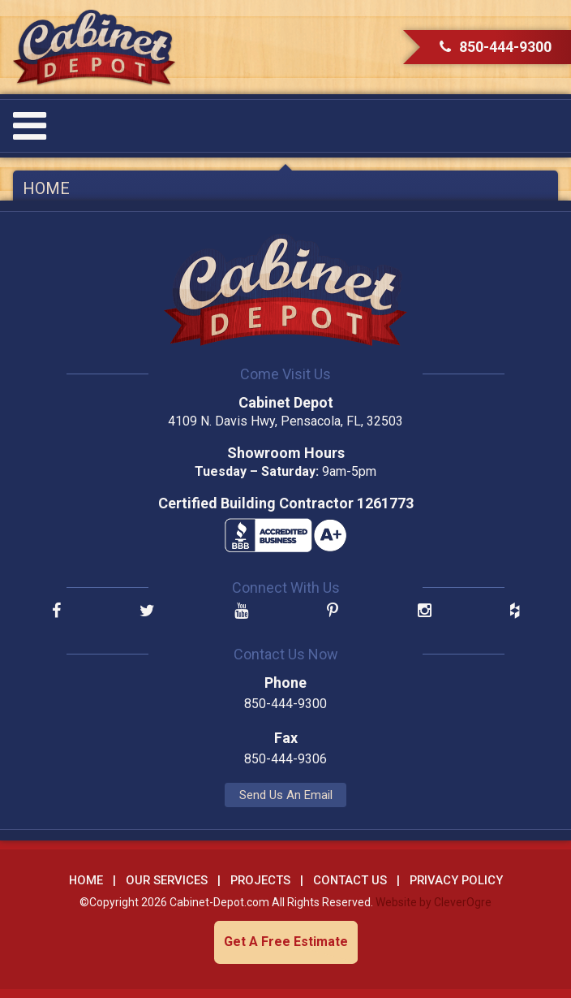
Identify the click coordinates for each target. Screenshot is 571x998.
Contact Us (350, 880)
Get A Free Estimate (286, 941)
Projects (260, 880)
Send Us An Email (286, 795)
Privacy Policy (456, 880)
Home (46, 188)
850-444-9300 (496, 46)
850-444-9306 (285, 759)
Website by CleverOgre (434, 902)
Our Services (167, 880)
